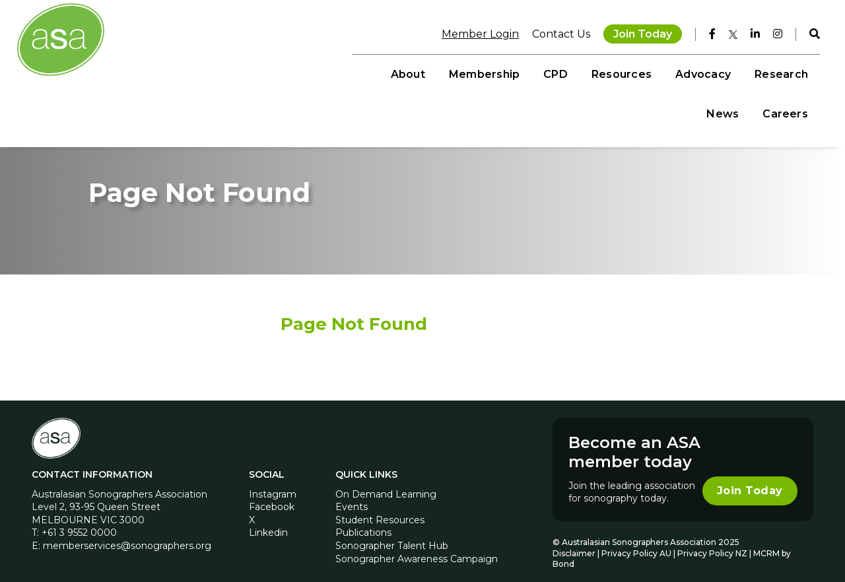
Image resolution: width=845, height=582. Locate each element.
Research (649, 73)
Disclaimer (574, 538)
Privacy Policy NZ (713, 538)
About (276, 73)
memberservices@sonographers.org (127, 530)
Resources (489, 73)
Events (351, 492)
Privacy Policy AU (636, 538)
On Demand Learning (385, 479)
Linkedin (268, 518)
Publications (363, 518)
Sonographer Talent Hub (391, 530)
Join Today (636, 32)
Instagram (272, 479)
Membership (352, 73)
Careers (778, 73)
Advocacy (571, 73)
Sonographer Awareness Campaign (416, 544)
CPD (424, 73)
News (716, 73)
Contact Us (554, 32)
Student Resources (379, 505)
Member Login (473, 32)
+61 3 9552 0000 (79, 518)
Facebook (271, 492)
